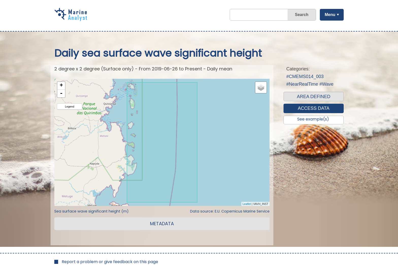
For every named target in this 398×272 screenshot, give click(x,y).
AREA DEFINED (313, 96)
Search (301, 14)
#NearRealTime (302, 84)
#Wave (326, 84)
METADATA (162, 223)
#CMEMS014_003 (305, 76)
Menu (329, 14)
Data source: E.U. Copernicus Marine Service (230, 211)
